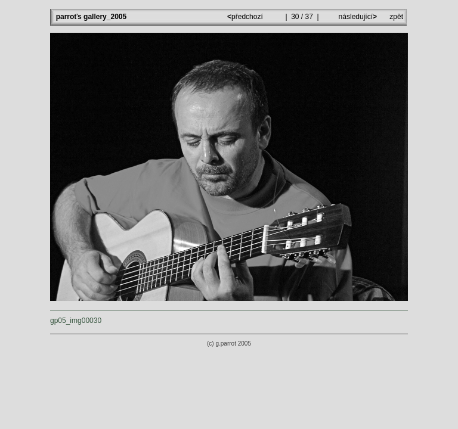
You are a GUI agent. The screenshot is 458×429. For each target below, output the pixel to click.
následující (356, 17)
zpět (396, 17)
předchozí (246, 17)
